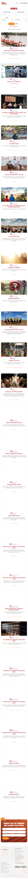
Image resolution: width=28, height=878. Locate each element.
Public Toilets (3, 869)
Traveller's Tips (3, 865)
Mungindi (16, 482)
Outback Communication (5, 870)
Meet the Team (17, 853)
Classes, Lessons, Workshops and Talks (11, 616)
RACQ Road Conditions (5, 868)
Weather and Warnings (5, 872)
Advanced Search (13, 26)
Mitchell (17, 792)
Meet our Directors (18, 852)
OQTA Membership (18, 855)
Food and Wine (17, 399)
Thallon (17, 358)
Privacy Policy (17, 875)
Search (11, 24)
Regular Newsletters (18, 858)
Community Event (10, 58)
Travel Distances (4, 867)
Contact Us (17, 860)
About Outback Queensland (20, 851)
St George (16, 48)
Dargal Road (17, 544)
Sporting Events (14, 87)
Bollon (17, 420)
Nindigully (16, 296)
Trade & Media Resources (19, 856)
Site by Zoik (21, 875)
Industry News (17, 850)
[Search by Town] (21, 14)
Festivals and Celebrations (16, 58)
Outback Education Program (20, 857)
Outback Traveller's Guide (5, 864)
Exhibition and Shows (17, 150)
